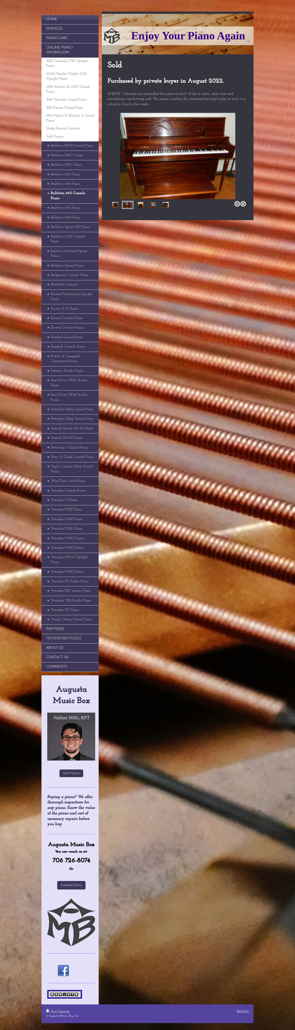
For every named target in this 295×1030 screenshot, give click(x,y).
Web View (243, 1011)
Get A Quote (71, 773)
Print (51, 1011)
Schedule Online (71, 885)
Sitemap (64, 1011)
